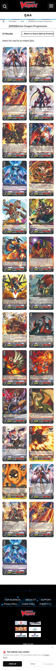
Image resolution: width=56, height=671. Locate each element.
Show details (48, 664)
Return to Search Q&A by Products (39, 34)
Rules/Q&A (13, 21)
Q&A (22, 21)
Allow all (12, 664)
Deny (33, 664)
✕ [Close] (52, 647)
